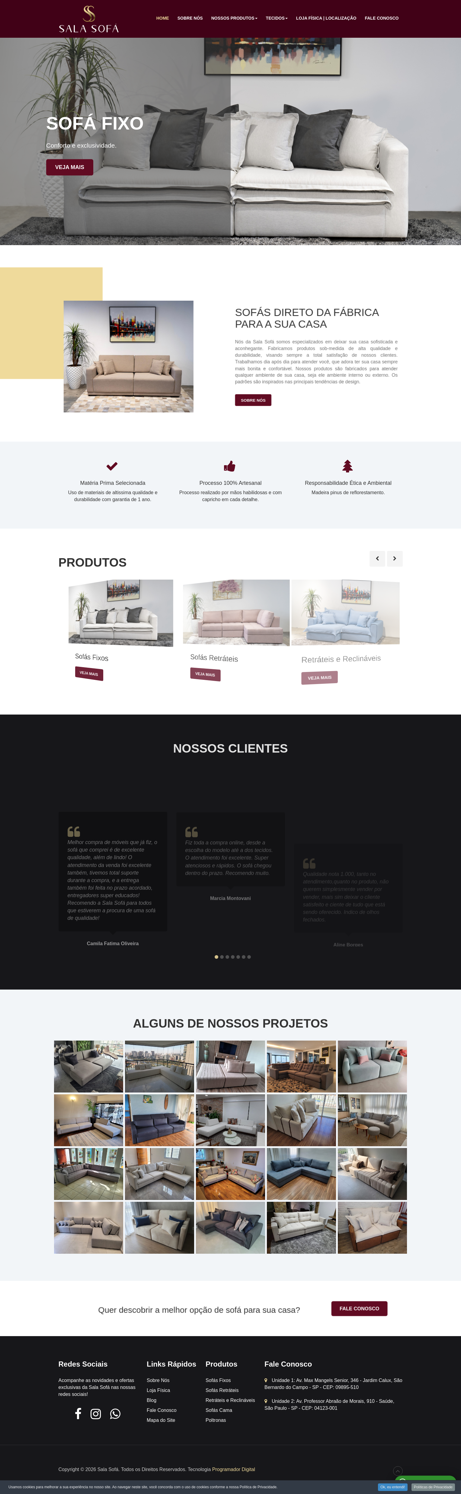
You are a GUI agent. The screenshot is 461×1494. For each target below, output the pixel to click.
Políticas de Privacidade (433, 1487)
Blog (151, 1400)
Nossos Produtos (234, 20)
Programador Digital (233, 1469)
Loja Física (158, 1390)
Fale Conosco (382, 18)
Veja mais (69, 167)
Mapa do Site (161, 1420)
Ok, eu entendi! (392, 1487)
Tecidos (277, 20)
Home (162, 18)
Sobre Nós (190, 18)
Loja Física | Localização (326, 18)
